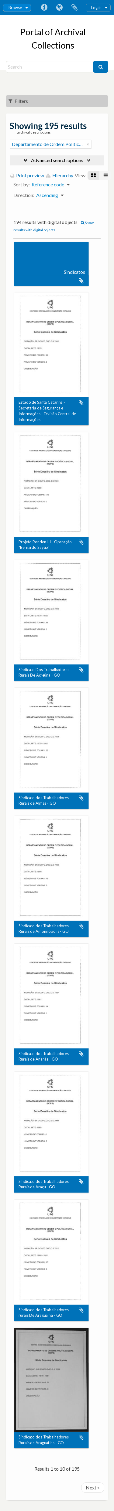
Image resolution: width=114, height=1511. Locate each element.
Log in (96, 7)
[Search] (50, 67)
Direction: (23, 195)
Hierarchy (59, 175)
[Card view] (93, 175)
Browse (15, 7)
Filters (18, 101)
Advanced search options (57, 160)
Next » (93, 1487)
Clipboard (74, 7)
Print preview (27, 175)
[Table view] (105, 175)
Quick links (44, 7)
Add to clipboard (81, 281)
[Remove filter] (88, 144)
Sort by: (21, 184)
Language (59, 7)
